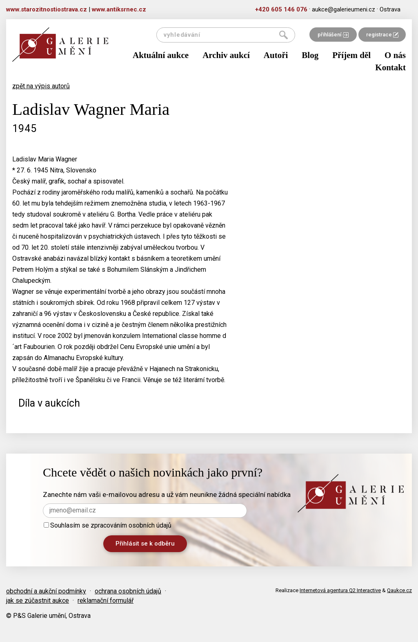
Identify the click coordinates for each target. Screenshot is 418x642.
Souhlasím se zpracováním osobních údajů (107, 525)
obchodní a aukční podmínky (46, 591)
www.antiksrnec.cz (119, 9)
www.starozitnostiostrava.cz (46, 9)
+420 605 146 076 (281, 9)
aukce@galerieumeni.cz (343, 9)
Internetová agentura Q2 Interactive (340, 590)
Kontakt (390, 67)
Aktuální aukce (161, 55)
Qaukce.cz (399, 590)
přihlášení (333, 34)
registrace (382, 34)
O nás (395, 55)
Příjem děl (351, 55)
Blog (310, 55)
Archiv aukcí (226, 55)
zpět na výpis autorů (41, 86)
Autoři (276, 55)
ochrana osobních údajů (128, 591)
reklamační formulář (105, 600)
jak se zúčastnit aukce (37, 600)
